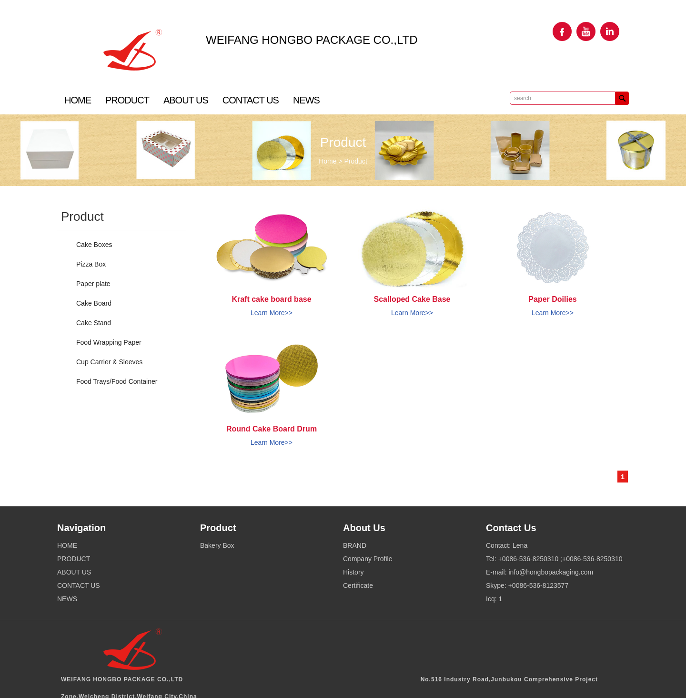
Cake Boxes (94, 244)
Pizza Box (91, 264)
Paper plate (93, 283)
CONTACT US (250, 100)
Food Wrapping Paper (108, 342)
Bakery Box (217, 545)
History (353, 572)
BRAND (354, 545)
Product (355, 161)
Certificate (358, 585)
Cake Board (93, 303)
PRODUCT (127, 100)
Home (327, 161)
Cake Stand (93, 323)
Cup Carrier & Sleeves (109, 362)
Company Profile (368, 559)
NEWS (306, 100)
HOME (77, 100)
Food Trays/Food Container (116, 381)
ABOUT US (185, 100)
